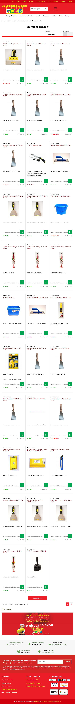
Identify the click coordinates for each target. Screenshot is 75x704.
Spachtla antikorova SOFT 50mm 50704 (37, 196)
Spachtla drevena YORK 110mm (60, 95)
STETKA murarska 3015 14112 (36, 551)
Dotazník (55, 1)
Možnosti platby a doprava (33, 683)
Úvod (13, 1)
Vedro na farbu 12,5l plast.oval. (60, 196)
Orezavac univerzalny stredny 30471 (60, 450)
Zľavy (49, 1)
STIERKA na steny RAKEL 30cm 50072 (12, 44)
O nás (18, 1)
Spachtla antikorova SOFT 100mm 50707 (35, 501)
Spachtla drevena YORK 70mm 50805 (60, 44)
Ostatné (54, 16)
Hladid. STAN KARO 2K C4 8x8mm (37, 297)
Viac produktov (37, 598)
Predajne (31, 1)
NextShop (36, 701)
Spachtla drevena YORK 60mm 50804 (36, 348)
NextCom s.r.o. (57, 701)
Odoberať (67, 661)
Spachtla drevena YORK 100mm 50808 (36, 95)
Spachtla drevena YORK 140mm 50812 (60, 399)
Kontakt (70, 1)
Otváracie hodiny (40, 1)
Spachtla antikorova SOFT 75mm (13, 500)
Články (24, 1)
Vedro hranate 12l (8, 297)
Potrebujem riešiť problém (26, 16)
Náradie (38, 16)
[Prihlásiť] (55, 9)
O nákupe (62, 1)
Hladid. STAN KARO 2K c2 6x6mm (61, 145)
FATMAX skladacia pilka (34, 145)
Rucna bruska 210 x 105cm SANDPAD (11, 450)
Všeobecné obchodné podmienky (35, 686)
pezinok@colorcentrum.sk (9, 690)
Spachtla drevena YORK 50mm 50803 (36, 44)
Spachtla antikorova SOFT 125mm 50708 (61, 501)
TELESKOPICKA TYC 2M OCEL (36, 399)
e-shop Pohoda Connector (46, 701)
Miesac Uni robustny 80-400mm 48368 (61, 247)
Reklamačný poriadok (32, 680)
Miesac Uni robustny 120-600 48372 (12, 551)
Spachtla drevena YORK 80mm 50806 (12, 95)
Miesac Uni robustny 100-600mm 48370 (13, 247)
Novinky (67, 16)
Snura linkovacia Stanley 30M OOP (12, 348)
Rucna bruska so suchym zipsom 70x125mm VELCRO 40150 (37, 450)
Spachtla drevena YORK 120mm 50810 (13, 146)
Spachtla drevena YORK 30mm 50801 (12, 399)
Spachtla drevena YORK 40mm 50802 (60, 348)
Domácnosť (46, 16)
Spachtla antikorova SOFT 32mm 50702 (13, 196)
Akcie (60, 16)
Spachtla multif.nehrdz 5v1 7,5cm (61, 297)
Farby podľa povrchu (11, 16)
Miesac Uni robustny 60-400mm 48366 (37, 247)
